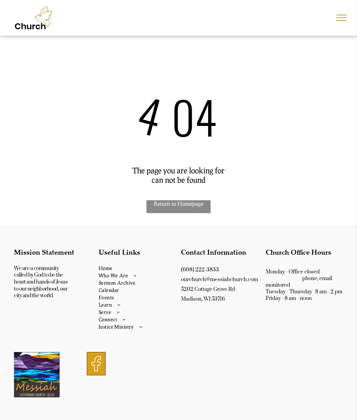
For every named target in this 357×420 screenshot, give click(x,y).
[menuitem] (137, 268)
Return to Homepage (178, 203)
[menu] (342, 18)
